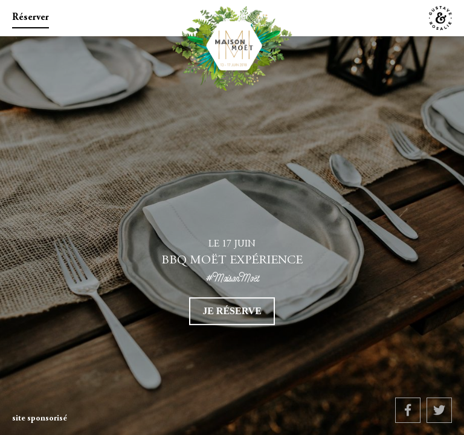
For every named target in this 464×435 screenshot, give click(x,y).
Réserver (30, 17)
